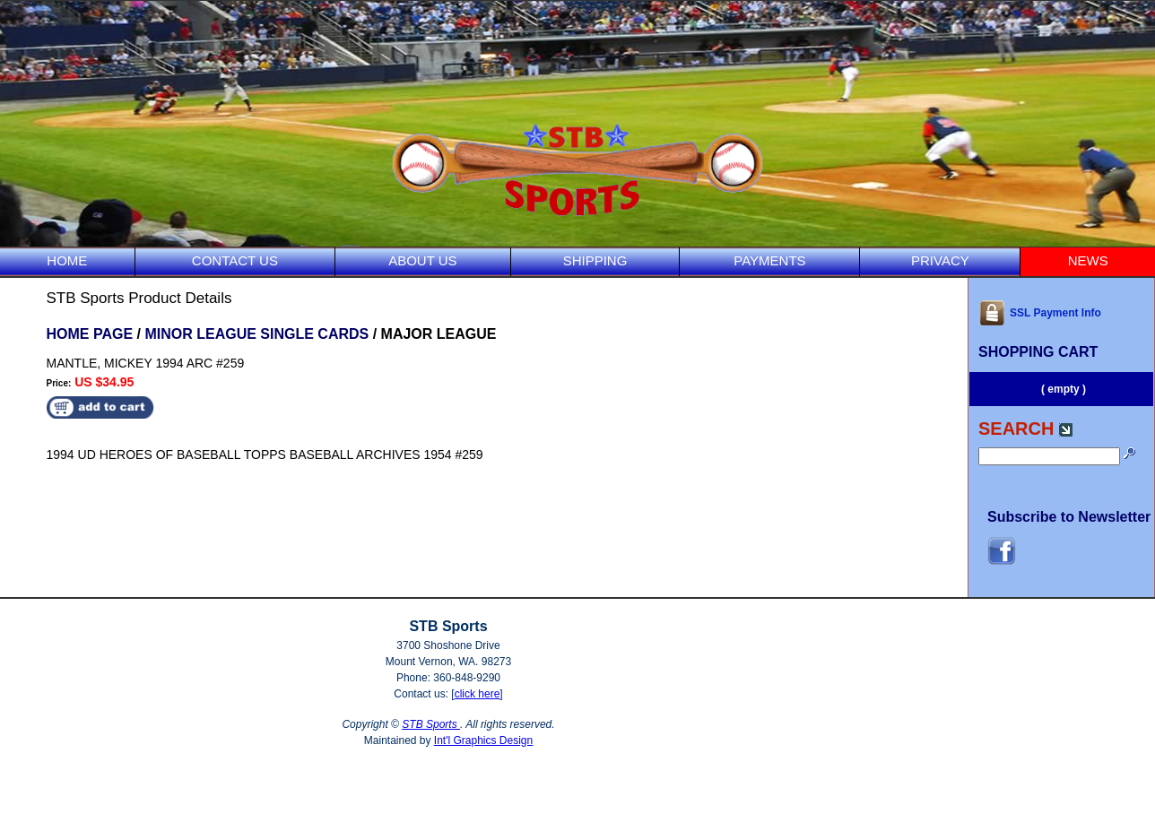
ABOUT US (422, 260)
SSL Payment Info (1039, 313)
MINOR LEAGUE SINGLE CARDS (256, 334)
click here (477, 694)
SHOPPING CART (1038, 351)
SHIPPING (595, 260)
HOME (67, 260)
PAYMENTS (769, 260)
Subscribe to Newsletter (1069, 516)
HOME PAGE (90, 334)
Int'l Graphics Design (483, 740)
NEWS (1088, 260)
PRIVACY (940, 260)
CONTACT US (235, 260)
